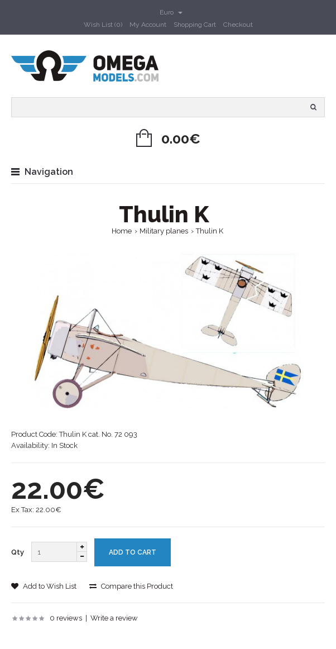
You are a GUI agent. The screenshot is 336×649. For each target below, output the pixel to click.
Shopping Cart (195, 24)
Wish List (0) (103, 24)
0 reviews (66, 618)
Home (122, 231)
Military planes (164, 231)
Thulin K (209, 231)
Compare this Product (131, 586)
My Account (147, 24)
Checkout (238, 24)
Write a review (114, 618)
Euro (171, 12)
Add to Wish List (43, 586)
